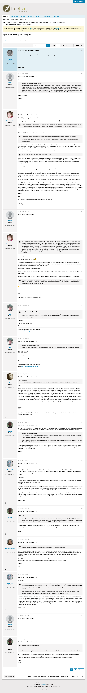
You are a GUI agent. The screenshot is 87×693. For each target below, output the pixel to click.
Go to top (80, 677)
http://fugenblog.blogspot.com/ (29, 331)
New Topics (6, 19)
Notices (23, 16)
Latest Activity (17, 41)
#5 (81, 235)
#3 (81, 112)
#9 (81, 422)
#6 (81, 305)
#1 (81, 50)
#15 (81, 639)
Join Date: (7, 64)
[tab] (7, 41)
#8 (81, 374)
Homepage (14, 16)
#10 (81, 461)
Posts (7, 41)
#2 (81, 73)
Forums (5, 16)
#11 (81, 508)
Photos (27, 41)
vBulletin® (43, 684)
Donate (56, 16)
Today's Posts (14, 19)
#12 (81, 539)
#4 (81, 211)
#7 (81, 338)
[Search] (41, 45)
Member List (23, 19)
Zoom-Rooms (47, 16)
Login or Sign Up (79, 1)
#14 (81, 615)
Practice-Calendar (34, 16)
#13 (81, 574)
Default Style (9, 677)
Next (80, 670)
